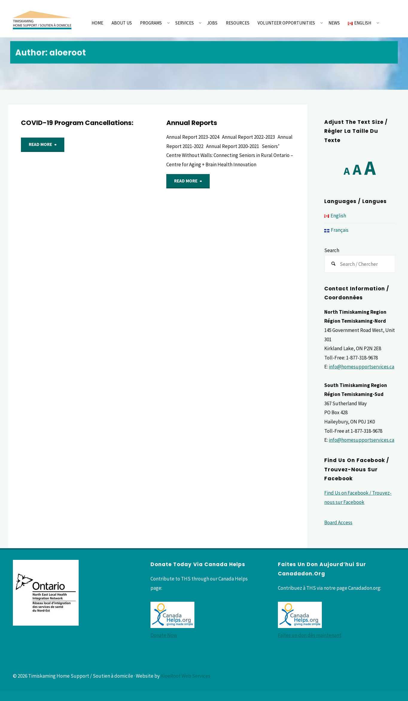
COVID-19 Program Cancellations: (77, 122)
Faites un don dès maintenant (309, 635)
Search (331, 250)
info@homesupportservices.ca (361, 366)
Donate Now (163, 635)
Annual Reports (191, 122)
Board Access (338, 522)
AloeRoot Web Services (185, 676)
